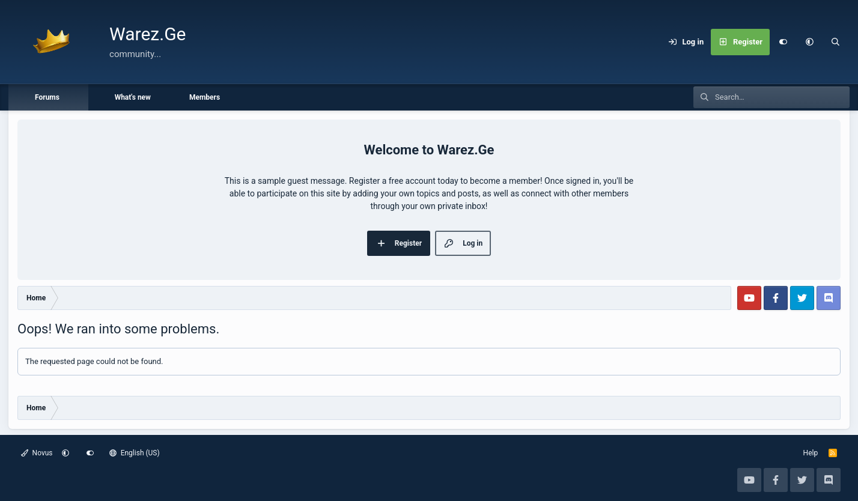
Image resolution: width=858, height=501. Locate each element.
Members (204, 97)
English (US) (134, 453)
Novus (37, 453)
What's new (133, 97)
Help (810, 453)
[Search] (836, 42)
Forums (47, 97)
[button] (809, 42)
